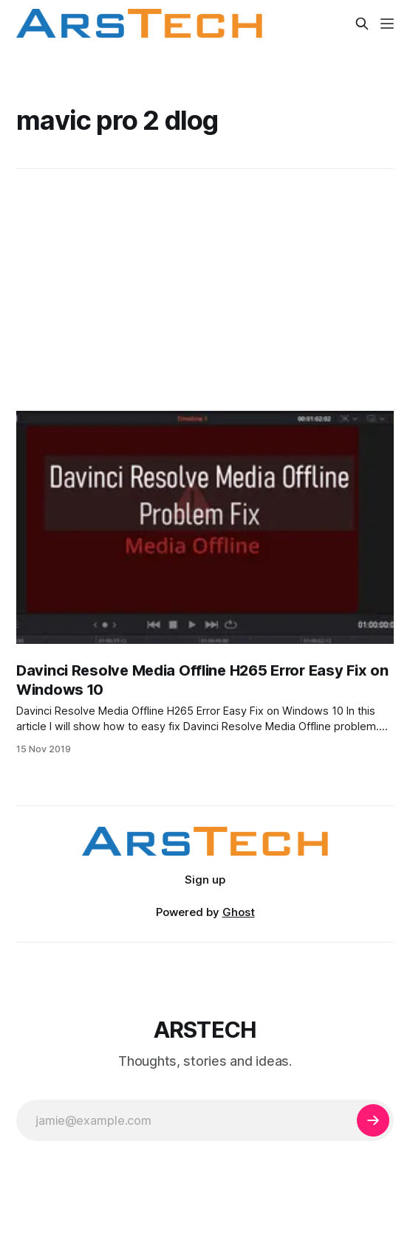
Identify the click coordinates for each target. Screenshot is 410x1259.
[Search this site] (362, 23)
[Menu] (387, 23)
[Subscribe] (373, 1120)
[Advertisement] (205, 290)
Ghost (238, 912)
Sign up (205, 880)
